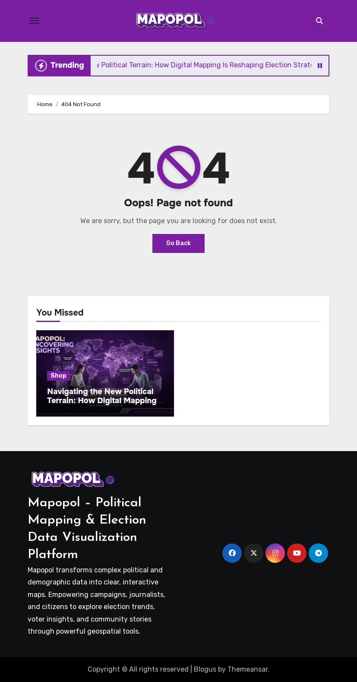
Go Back (178, 243)
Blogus (205, 669)
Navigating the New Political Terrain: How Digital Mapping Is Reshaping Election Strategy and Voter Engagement (104, 405)
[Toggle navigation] (34, 21)
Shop (58, 375)
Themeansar (247, 669)
